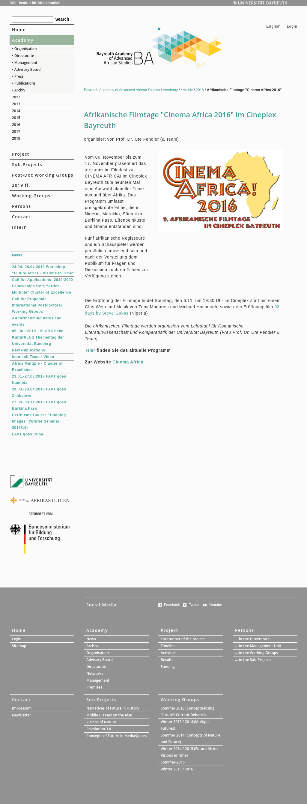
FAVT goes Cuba (27, 434)
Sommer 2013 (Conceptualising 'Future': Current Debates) (187, 711)
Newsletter (21, 715)
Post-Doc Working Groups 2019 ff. (42, 180)
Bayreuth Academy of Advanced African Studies (122, 90)
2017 (16, 131)
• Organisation (24, 48)
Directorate (96, 666)
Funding (168, 666)
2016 (16, 124)
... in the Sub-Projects (253, 659)
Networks (94, 673)
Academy (23, 40)
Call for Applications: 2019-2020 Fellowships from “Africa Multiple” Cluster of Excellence (42, 286)
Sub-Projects (27, 164)
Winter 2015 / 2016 (177, 769)
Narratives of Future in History (112, 708)
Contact (21, 217)
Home (19, 29)
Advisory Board (99, 659)
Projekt (169, 630)
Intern (19, 227)
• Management (24, 62)
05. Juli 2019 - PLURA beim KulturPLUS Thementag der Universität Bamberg (38, 337)
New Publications (28, 350)
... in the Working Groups (256, 652)
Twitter (194, 605)
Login (292, 26)
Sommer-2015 (173, 762)
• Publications (24, 83)
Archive (92, 645)
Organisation (97, 652)
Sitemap (19, 645)
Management (97, 680)
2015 (16, 117)
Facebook (172, 605)
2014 (16, 110)
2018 (16, 138)
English (273, 26)
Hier (90, 350)
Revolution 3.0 (98, 728)
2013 (16, 103)
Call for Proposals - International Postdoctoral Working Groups (37, 305)
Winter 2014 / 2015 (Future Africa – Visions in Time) (190, 752)
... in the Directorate (252, 638)
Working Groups (31, 196)
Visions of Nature (101, 722)
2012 (16, 97)
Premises (94, 687)
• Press (18, 76)
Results (167, 659)
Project (20, 154)
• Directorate (23, 55)
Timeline (168, 645)
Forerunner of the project (183, 638)
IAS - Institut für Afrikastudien (35, 3)
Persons (21, 206)
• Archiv (18, 90)
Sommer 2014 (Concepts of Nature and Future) (190, 738)
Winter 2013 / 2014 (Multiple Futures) (185, 725)
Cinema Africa (127, 362)
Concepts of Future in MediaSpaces (116, 735)
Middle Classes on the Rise (109, 715)
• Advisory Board (26, 69)
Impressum (21, 708)
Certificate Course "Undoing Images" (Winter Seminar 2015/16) (39, 421)
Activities (169, 652)
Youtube (215, 605)
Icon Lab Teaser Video (33, 357)
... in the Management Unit (258, 645)
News (91, 638)
